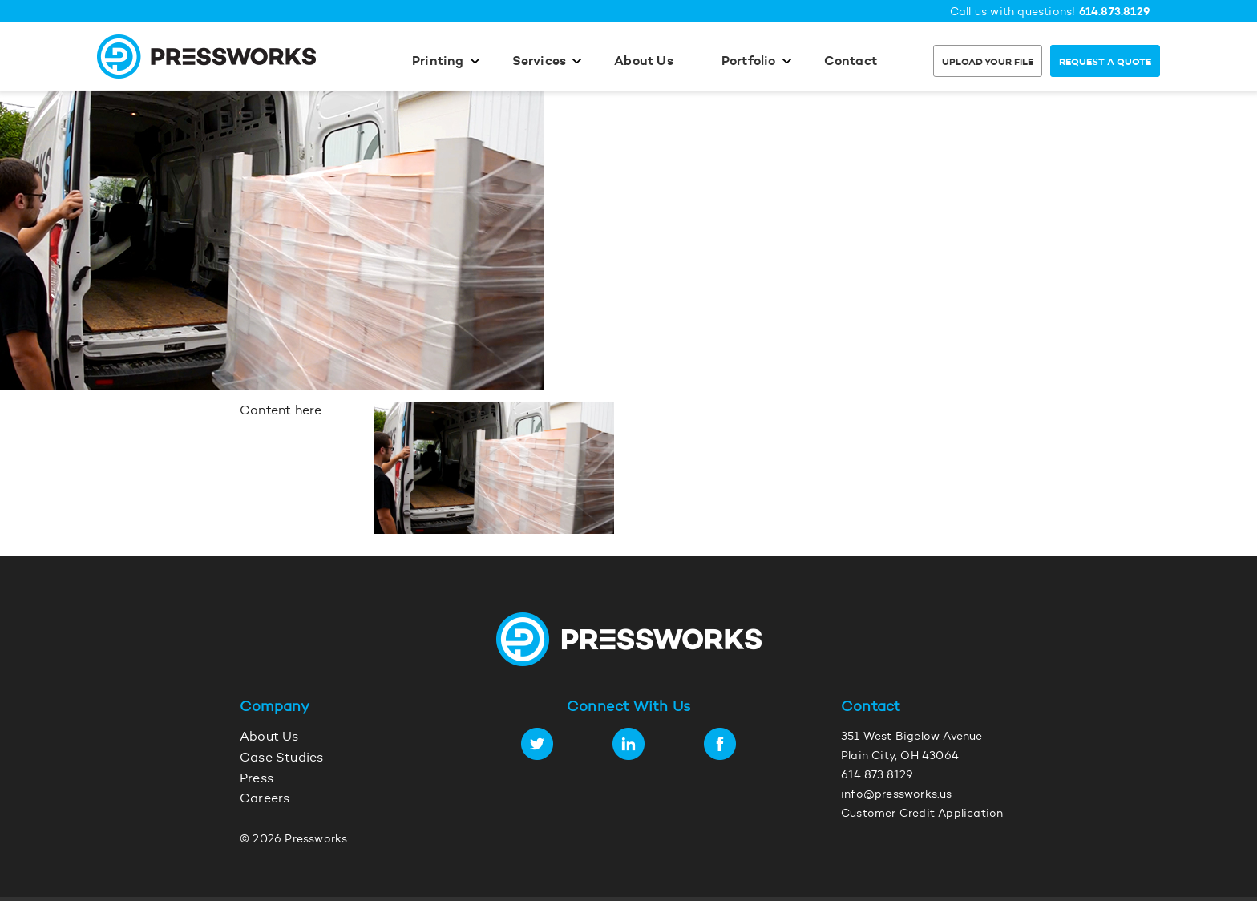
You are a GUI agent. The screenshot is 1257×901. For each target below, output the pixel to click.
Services (539, 61)
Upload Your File (987, 62)
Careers (264, 799)
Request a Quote (1105, 62)
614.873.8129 (1114, 12)
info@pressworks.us (896, 795)
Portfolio (748, 61)
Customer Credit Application (922, 814)
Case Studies (281, 758)
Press (256, 779)
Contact (850, 61)
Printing (438, 61)
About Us (643, 61)
